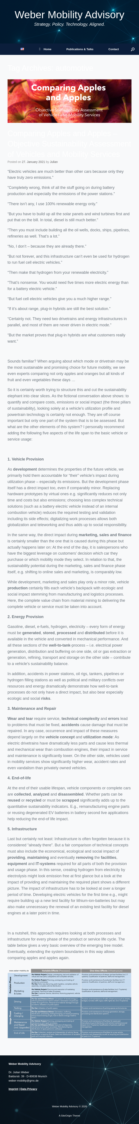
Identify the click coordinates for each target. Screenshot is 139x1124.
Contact (114, 49)
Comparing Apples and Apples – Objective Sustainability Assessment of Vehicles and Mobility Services (69, 144)
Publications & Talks (79, 49)
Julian (54, 162)
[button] (132, 49)
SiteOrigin (66, 1115)
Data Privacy (28, 1089)
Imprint (13, 1089)
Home (45, 49)
